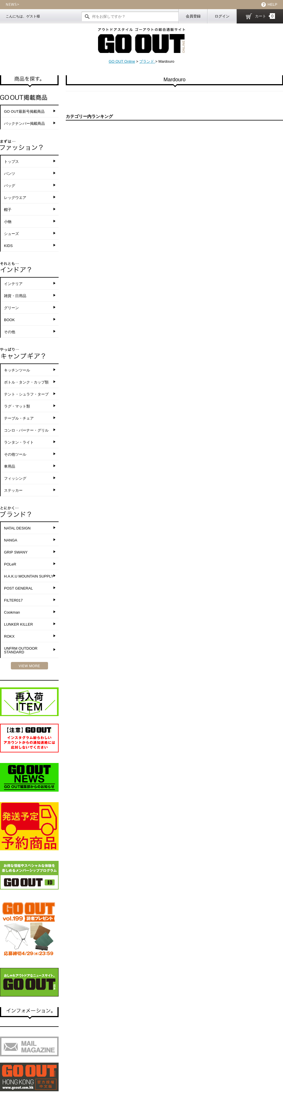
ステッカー (13, 490)
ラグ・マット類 (17, 406)
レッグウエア (15, 197)
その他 (9, 332)
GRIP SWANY (15, 552)
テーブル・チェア (19, 418)
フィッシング (15, 478)
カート (265, 16)
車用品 (9, 466)
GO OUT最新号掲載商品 (24, 111)
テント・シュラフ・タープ (26, 394)
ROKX (9, 636)
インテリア (13, 284)
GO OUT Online (122, 61)
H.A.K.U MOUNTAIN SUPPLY (28, 576)
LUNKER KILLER (18, 624)
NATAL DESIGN (17, 528)
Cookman (12, 612)
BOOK (9, 320)
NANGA (10, 540)
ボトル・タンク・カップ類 (26, 382)
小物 (7, 222)
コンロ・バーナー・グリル (26, 430)
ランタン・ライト (19, 442)
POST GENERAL (18, 588)
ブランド (147, 61)
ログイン (222, 16)
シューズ (11, 234)
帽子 (7, 209)
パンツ (9, 173)
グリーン (11, 308)
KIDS (8, 246)
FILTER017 (13, 600)
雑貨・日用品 (15, 296)
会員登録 (193, 16)
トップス (11, 161)
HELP (272, 4)
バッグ (9, 185)
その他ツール (15, 454)
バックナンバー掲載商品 (24, 123)
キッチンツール (17, 370)
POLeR (10, 564)
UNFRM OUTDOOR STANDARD (20, 650)
